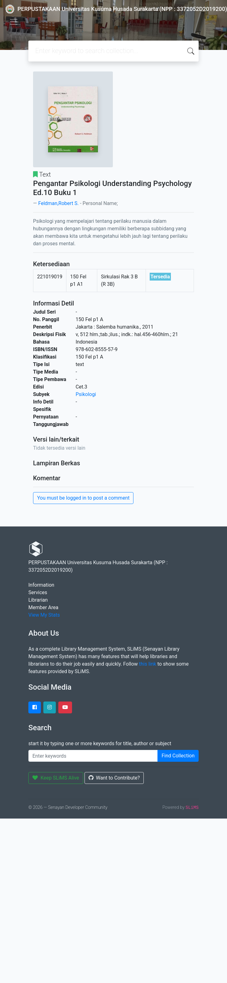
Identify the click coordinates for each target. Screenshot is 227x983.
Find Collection (178, 756)
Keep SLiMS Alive (55, 778)
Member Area (43, 607)
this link (147, 664)
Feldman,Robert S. (58, 203)
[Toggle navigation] (13, 22)
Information (41, 585)
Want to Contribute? (114, 778)
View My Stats (44, 615)
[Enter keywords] (93, 756)
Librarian (38, 600)
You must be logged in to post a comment (83, 498)
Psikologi (86, 394)
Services (37, 592)
